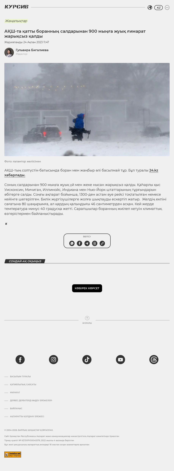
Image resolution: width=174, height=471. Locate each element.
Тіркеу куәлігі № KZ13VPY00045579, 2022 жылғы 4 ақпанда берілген (39, 440)
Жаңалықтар (16, 21)
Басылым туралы (20, 377)
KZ (158, 7)
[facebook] (20, 359)
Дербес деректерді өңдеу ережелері (31, 401)
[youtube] (120, 359)
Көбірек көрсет (87, 288)
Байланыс (16, 408)
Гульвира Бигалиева (32, 50)
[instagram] (53, 359)
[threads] (153, 359)
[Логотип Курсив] (16, 7)
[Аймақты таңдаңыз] (149, 7)
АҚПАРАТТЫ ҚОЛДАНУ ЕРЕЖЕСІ (27, 416)
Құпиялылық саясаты (23, 385)
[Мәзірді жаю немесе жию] (167, 7)
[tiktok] (86, 359)
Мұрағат (15, 393)
